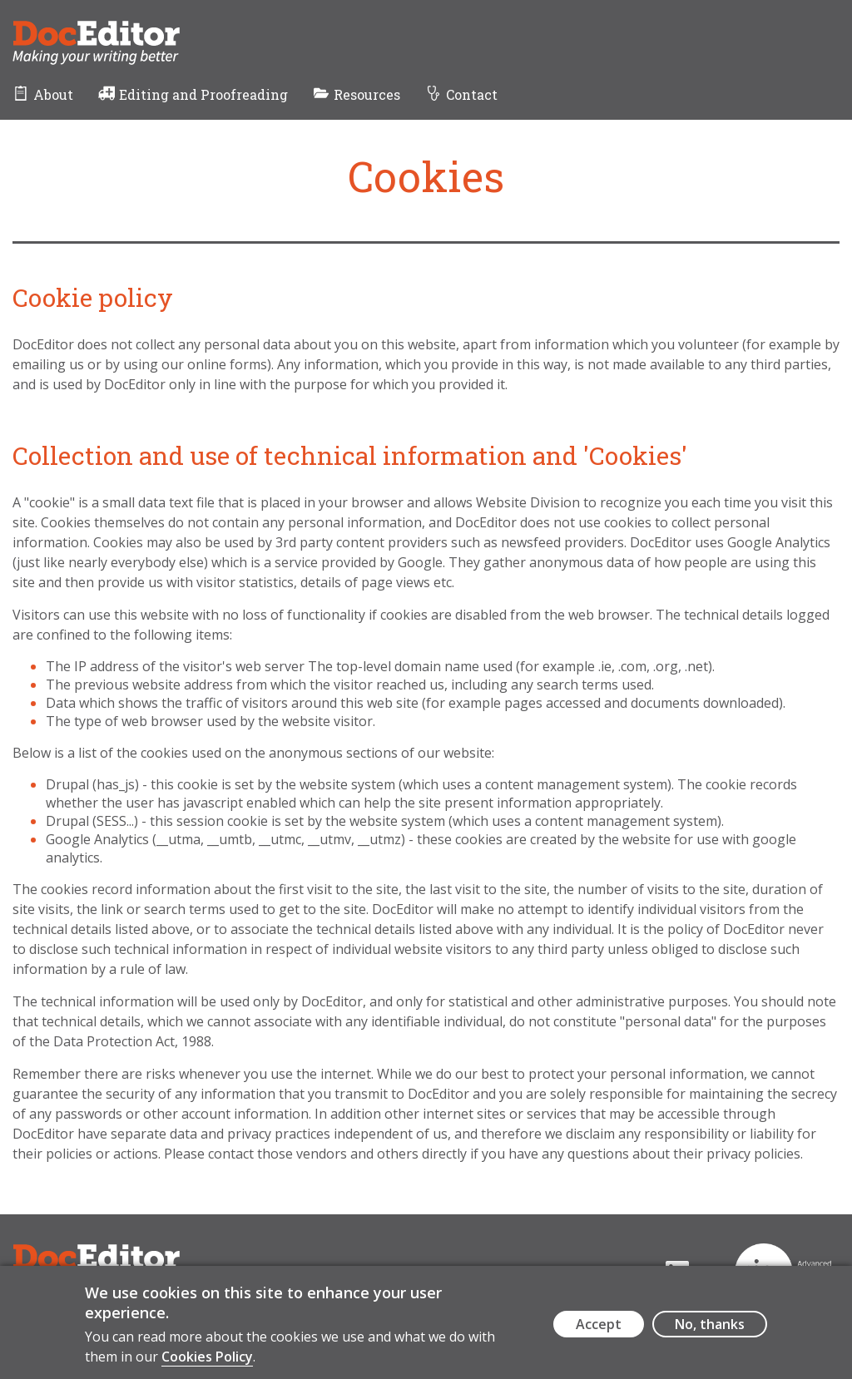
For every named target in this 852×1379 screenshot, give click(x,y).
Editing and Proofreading (203, 94)
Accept (599, 1332)
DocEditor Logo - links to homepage (127, 30)
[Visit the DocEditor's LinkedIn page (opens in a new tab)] (643, 1272)
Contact (472, 94)
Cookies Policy (207, 1364)
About (53, 94)
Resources (367, 94)
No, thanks (710, 1332)
